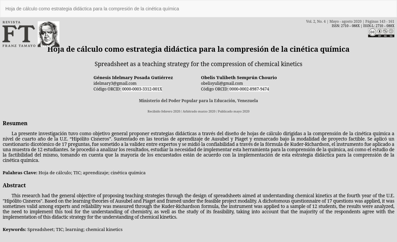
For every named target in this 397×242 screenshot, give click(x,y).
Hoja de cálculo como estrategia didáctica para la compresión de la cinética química (92, 8)
